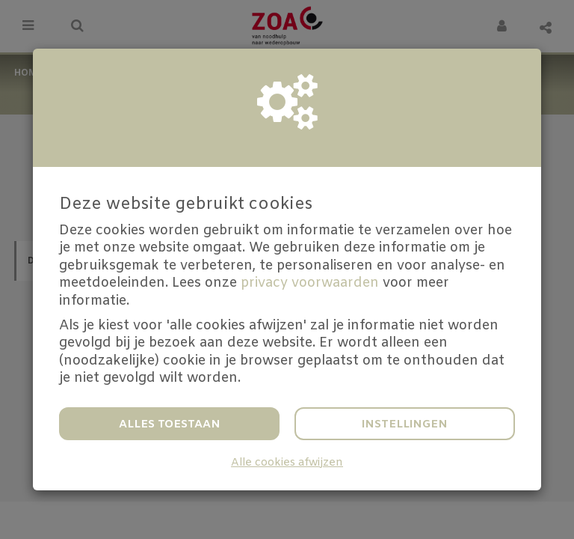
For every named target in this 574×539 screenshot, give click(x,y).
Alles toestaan (169, 424)
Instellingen (405, 424)
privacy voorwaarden (310, 283)
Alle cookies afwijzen (287, 463)
